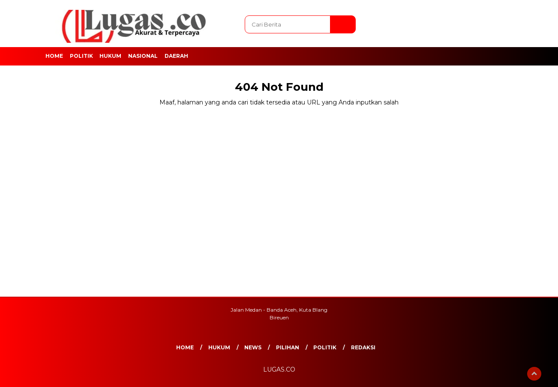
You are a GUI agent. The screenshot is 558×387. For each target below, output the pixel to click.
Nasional (143, 56)
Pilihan (287, 347)
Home (54, 56)
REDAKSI (363, 347)
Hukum (110, 56)
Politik (81, 56)
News (252, 347)
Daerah (176, 56)
